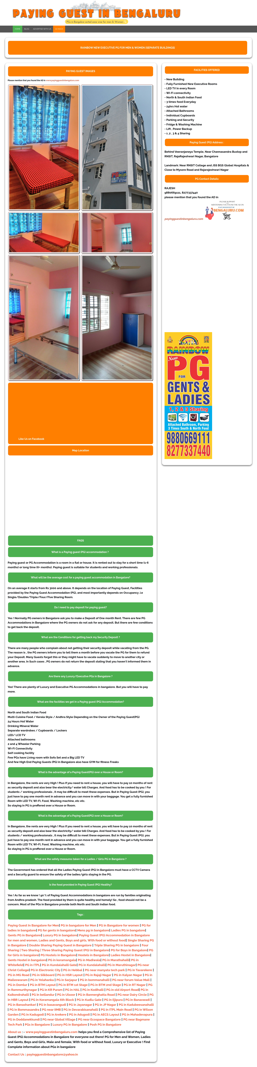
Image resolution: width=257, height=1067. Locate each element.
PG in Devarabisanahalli (80, 1009)
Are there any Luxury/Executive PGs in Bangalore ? (81, 676)
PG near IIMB (51, 1009)
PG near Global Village (59, 1019)
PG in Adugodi (79, 1014)
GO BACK (59, 29)
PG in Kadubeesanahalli (136, 1004)
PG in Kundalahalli (92, 965)
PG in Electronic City (45, 970)
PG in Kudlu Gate (89, 999)
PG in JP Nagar (105, 1004)
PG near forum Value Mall (131, 980)
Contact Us (16, 1054)
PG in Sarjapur (66, 980)
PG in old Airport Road (122, 989)
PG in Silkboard (43, 975)
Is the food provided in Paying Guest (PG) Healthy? (80, 884)
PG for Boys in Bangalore (129, 950)
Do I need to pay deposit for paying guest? (80, 607)
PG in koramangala (62, 960)
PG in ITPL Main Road (116, 1009)
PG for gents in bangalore (56, 930)
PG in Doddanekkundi (24, 1019)
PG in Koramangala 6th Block (52, 999)
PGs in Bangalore (37, 1024)
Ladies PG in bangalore (128, 930)
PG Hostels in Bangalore (58, 955)
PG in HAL (72, 989)
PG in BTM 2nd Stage (105, 985)
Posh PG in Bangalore (105, 1024)
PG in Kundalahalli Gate (59, 965)
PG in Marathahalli (115, 960)
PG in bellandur (43, 994)
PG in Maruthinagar (121, 965)
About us (14, 1032)
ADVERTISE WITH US (42, 29)
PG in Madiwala (89, 960)
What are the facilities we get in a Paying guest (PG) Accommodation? (80, 701)
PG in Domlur (17, 985)
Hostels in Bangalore (93, 955)
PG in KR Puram (51, 989)
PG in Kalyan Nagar (128, 975)
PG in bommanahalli (94, 980)
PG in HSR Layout (70, 975)
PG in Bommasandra (25, 1009)
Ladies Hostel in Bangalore (130, 955)
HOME (17, 29)
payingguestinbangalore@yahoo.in (52, 1054)
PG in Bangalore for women (119, 925)
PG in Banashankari (22, 1004)
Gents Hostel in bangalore (27, 960)
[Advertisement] (189, 281)
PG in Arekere (56, 1014)
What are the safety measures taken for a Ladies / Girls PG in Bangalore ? (80, 859)
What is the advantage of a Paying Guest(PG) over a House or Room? (80, 772)
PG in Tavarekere (140, 970)
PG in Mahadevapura (137, 1014)
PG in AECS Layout (105, 1014)
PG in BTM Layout (43, 985)
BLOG (26, 29)
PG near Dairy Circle (132, 994)
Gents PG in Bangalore (24, 935)
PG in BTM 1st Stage (73, 985)
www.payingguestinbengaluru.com (62, 80)
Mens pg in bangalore (93, 930)
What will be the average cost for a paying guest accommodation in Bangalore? (80, 577)
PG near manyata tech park (105, 970)
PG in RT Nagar (135, 985)
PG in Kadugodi (32, 1014)
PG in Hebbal (72, 970)
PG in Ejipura (113, 999)
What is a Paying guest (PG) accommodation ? (80, 552)
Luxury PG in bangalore (60, 935)
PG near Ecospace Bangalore (99, 1019)
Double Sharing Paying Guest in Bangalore (60, 945)
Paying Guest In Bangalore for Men (33, 925)
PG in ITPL (32, 965)
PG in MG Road (19, 975)
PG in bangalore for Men (78, 925)
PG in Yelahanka (42, 980)
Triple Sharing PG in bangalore (117, 945)
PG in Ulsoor (66, 994)
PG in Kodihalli (93, 989)
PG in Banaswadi (137, 999)
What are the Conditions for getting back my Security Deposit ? (80, 637)
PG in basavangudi (52, 1004)
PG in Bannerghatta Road (97, 994)
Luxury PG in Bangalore (70, 1024)
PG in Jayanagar (80, 1004)
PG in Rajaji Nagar (98, 975)
